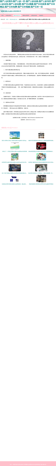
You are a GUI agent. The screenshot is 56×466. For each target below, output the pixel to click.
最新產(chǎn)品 (6, 127)
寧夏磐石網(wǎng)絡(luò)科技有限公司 (11, 11)
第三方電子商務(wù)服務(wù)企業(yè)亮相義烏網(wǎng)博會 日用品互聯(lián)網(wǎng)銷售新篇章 (24, 173)
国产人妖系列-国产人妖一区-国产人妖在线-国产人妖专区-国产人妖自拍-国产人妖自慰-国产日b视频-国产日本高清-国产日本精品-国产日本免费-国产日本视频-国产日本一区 (28, 4)
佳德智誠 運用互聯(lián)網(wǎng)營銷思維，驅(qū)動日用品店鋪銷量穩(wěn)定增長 (20, 184)
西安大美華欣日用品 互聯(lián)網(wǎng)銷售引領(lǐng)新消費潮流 (16, 140)
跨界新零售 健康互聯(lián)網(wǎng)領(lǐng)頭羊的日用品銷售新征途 (17, 162)
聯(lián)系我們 (26, 15)
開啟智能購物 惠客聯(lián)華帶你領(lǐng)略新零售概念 (41, 184)
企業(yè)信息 (34, 15)
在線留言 (41, 15)
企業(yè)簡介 (8, 15)
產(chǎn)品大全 (17, 15)
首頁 (2, 15)
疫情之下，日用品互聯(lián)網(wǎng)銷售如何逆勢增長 (14, 151)
